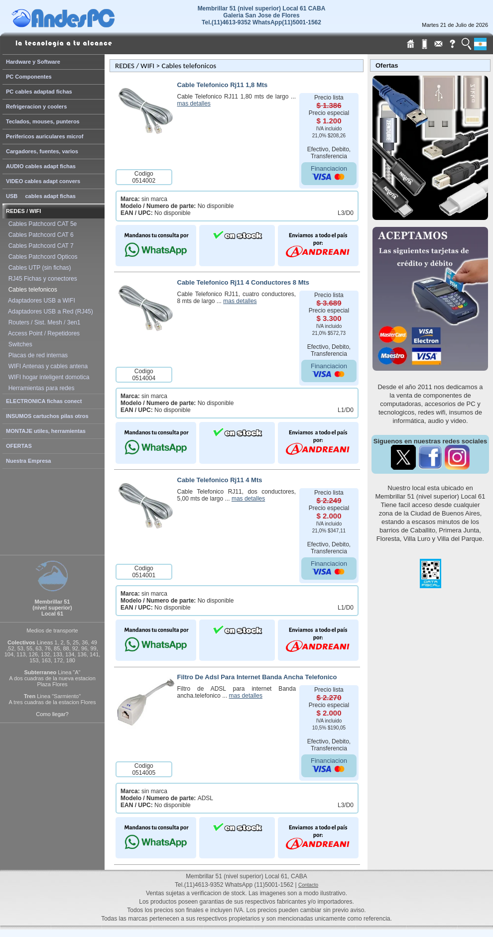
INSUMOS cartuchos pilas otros (47, 416)
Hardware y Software (33, 62)
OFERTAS (19, 446)
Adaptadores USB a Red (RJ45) (49, 311)
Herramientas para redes (39, 388)
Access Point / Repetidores (42, 333)
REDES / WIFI (23, 211)
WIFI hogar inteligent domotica (47, 377)
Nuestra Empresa (28, 461)
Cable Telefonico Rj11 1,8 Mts (222, 85)
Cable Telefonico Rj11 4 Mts (219, 480)
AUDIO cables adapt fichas (41, 166)
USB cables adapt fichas (41, 196)
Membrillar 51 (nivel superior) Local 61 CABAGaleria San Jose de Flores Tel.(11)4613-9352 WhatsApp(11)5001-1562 (262, 15)
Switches (18, 344)
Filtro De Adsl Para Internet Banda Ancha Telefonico (257, 677)
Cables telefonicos (31, 289)
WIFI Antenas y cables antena (46, 366)
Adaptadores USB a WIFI (40, 300)
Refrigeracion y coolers (36, 106)
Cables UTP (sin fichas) (38, 267)
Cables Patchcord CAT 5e (41, 223)
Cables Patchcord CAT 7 (39, 245)
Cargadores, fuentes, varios (42, 151)
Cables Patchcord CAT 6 (39, 234)
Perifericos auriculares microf (44, 136)
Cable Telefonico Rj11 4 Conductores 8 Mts (243, 282)
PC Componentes (29, 77)
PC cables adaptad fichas (39, 92)
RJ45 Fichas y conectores (41, 278)
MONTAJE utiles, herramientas (46, 431)
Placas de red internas (36, 355)
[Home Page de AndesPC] (82, 25)
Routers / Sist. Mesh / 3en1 (42, 322)
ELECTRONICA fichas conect (44, 401)
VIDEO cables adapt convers (43, 181)
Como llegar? (52, 714)
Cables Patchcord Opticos (41, 256)
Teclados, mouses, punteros (43, 121)
